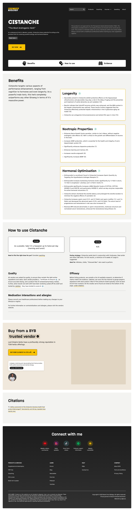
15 (8, 407)
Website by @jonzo (120, 499)
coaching (42, 255)
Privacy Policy (118, 473)
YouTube (52, 484)
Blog (51, 470)
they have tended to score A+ (32, 286)
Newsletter (53, 473)
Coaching (99, 9)
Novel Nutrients (120, 496)
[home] (13, 9)
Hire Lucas (11, 477)
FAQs (83, 466)
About (124, 9)
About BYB (117, 466)
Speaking (117, 9)
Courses (107, 9)
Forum (51, 466)
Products (91, 9)
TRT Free (10, 470)
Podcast (52, 480)
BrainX (113, 496)
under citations (79, 286)
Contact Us (85, 470)
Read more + (13, 38)
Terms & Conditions (120, 470)
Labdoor (17, 286)
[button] (108, 9)
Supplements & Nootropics (16, 466)
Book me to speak (13, 480)
